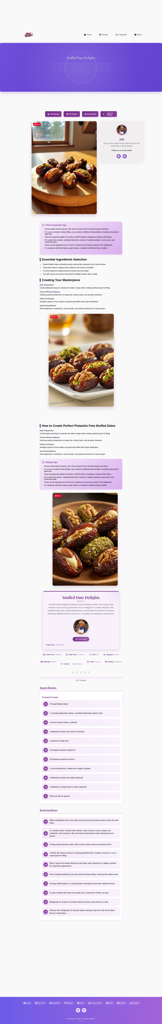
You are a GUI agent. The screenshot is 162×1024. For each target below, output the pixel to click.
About (138, 35)
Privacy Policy (95, 1003)
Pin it (37, 124)
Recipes (103, 35)
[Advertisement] (65, 15)
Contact (121, 1003)
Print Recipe (53, 114)
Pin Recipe (72, 114)
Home (88, 35)
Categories (121, 35)
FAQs (109, 1003)
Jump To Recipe (108, 114)
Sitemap (134, 1003)
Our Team (40, 1003)
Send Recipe (90, 114)
